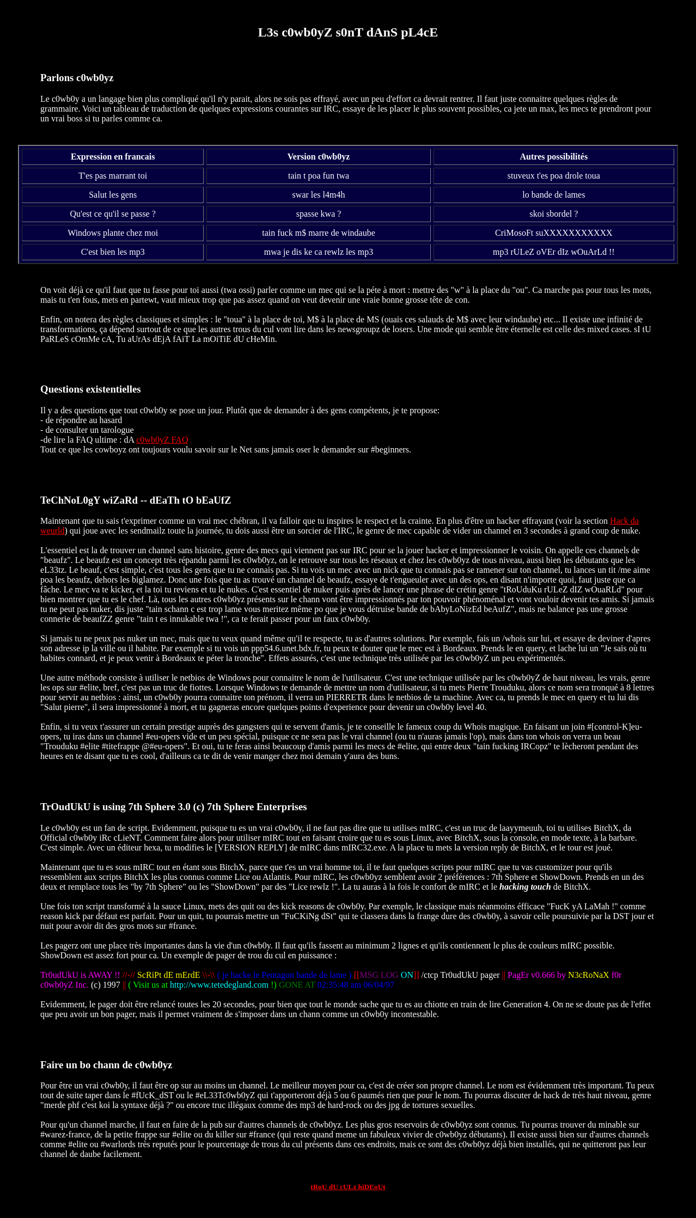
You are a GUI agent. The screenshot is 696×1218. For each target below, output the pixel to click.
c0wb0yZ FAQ (162, 439)
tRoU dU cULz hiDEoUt (347, 1187)
